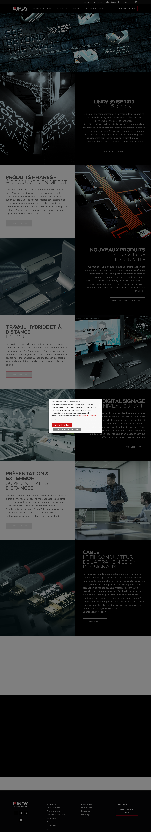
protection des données (87, 416)
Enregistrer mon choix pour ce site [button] (67, 429)
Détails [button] (54, 419)
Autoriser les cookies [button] (62, 425)
